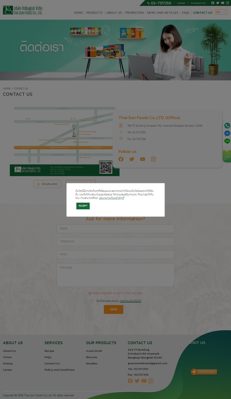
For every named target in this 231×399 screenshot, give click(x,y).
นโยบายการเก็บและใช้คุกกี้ (111, 198)
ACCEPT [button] (83, 206)
